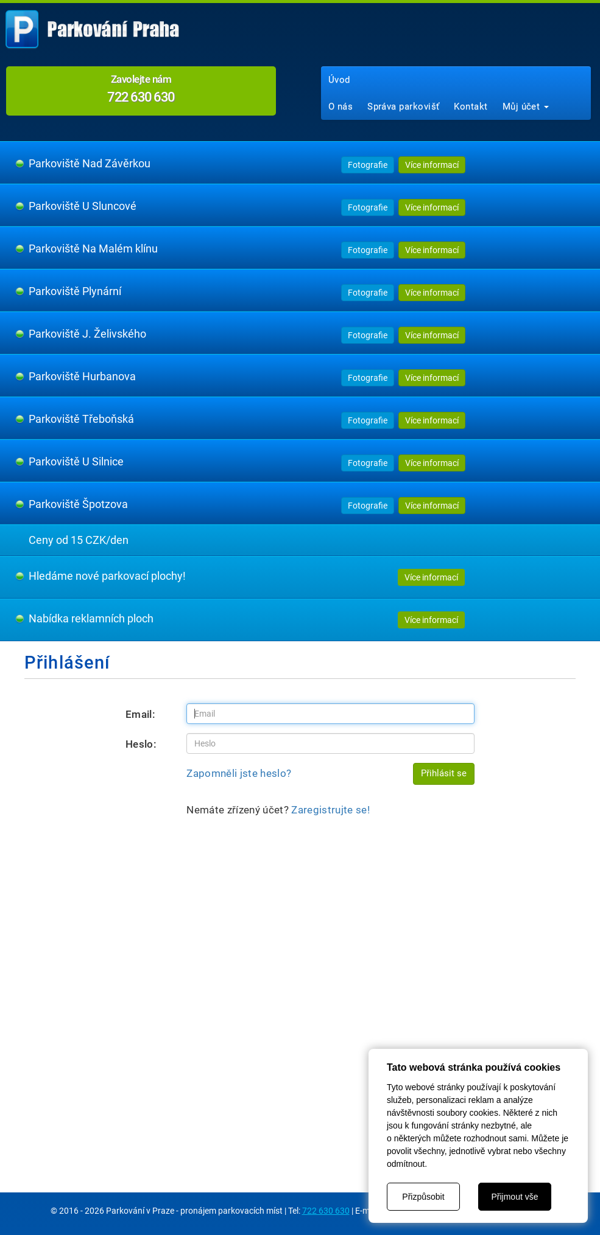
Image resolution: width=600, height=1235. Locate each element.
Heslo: (141, 744)
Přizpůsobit (423, 1197)
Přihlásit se (444, 773)
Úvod (339, 79)
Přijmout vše (514, 1197)
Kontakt (470, 106)
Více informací (432, 165)
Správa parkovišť (403, 106)
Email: (140, 714)
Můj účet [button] (526, 106)
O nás (340, 106)
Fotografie (367, 165)
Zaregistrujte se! (330, 810)
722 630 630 (326, 1211)
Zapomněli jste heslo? (238, 773)
